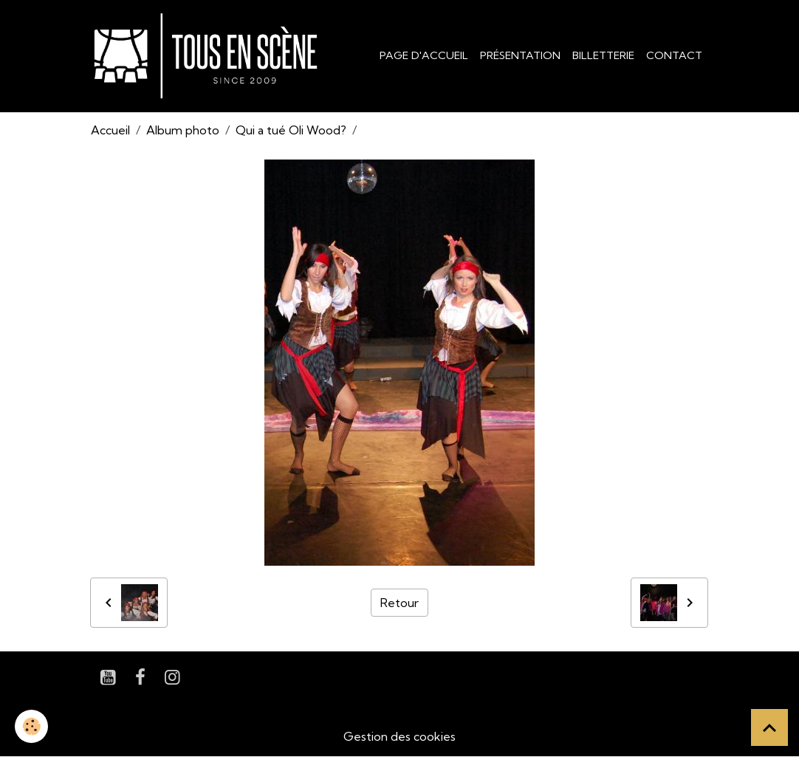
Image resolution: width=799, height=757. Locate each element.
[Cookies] (31, 726)
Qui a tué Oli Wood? (291, 130)
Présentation (520, 55)
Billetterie (603, 55)
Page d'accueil (424, 55)
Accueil (110, 130)
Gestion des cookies (399, 736)
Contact (674, 55)
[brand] (208, 56)
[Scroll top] (769, 727)
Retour (399, 602)
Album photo (182, 130)
